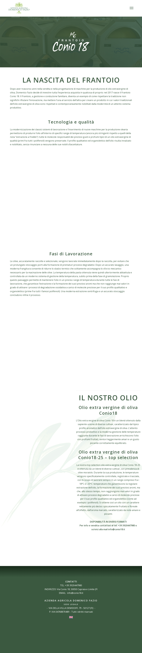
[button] (131, 8)
